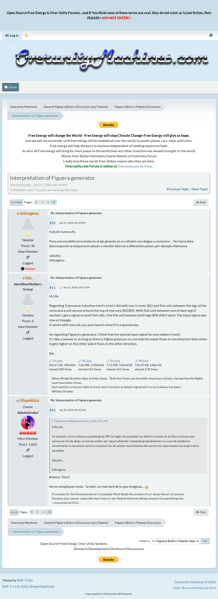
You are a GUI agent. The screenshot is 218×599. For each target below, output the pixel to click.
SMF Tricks (25, 580)
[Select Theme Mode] (26, 35)
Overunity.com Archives (135, 166)
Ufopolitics (29, 400)
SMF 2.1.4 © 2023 (15, 586)
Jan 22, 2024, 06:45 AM (72, 409)
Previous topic (178, 189)
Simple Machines (42, 586)
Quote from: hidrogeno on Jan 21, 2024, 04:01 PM (81, 421)
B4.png (141, 360)
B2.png (84, 360)
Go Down (16, 202)
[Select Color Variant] (211, 35)
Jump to (144, 541)
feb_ (29, 277)
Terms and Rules (192, 588)
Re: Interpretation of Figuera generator (76, 213)
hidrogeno (29, 213)
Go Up (14, 512)
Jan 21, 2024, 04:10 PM (72, 222)
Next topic (200, 189)
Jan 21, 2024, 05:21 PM (76, 287)
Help (176, 588)
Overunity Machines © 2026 (195, 582)
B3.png (113, 360)
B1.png (55, 360)
